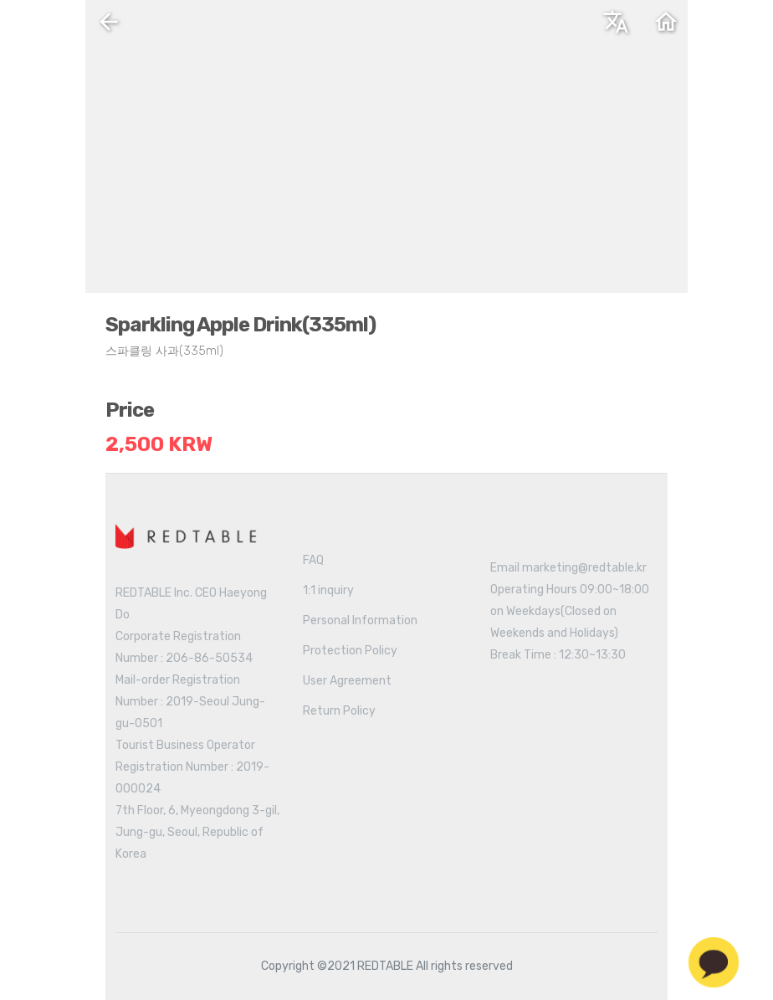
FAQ (313, 560)
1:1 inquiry (328, 590)
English (474, 27)
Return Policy (339, 711)
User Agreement (347, 681)
